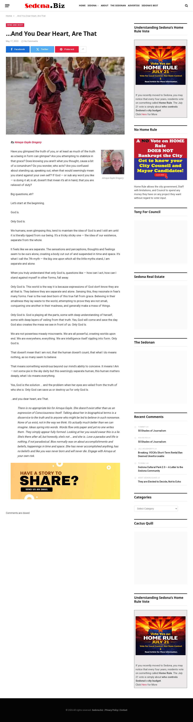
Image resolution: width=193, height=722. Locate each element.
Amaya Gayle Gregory (28, 142)
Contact (123, 710)
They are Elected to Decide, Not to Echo (159, 481)
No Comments (30, 41)
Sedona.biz (97, 710)
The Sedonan (118, 5)
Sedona (92, 5)
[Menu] (7, 6)
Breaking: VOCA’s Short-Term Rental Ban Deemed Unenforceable (160, 454)
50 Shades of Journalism (152, 430)
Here (144, 114)
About (105, 5)
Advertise (134, 5)
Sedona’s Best (150, 5)
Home (82, 5)
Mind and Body (15, 25)
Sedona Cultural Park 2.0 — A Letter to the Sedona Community (160, 469)
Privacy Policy (111, 710)
